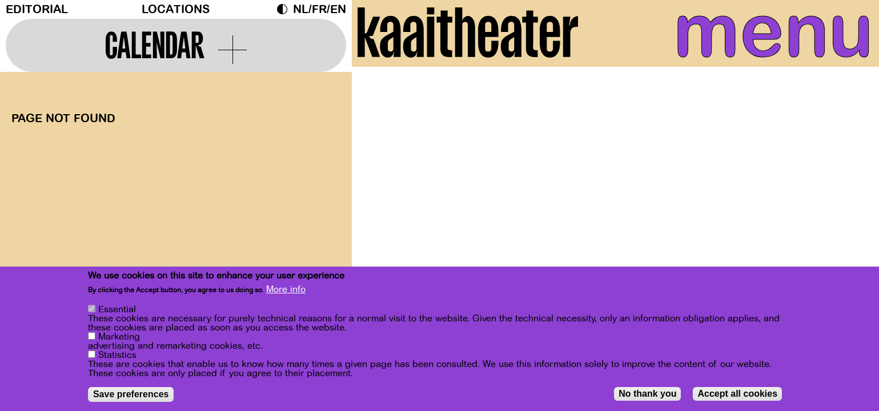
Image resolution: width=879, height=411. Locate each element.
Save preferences (131, 394)
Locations (176, 9)
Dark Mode (285, 9)
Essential (117, 309)
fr (319, 9)
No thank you (647, 393)
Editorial (37, 9)
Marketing (119, 336)
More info (286, 289)
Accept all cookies (737, 393)
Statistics (117, 355)
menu (763, 34)
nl (300, 9)
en (338, 9)
